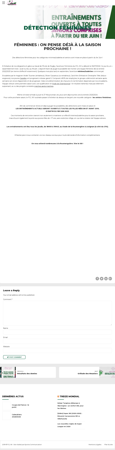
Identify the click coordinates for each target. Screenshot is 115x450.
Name (5, 329)
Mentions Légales (95, 446)
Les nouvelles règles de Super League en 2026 (70, 426)
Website (6, 348)
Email (5, 338)
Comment (7, 299)
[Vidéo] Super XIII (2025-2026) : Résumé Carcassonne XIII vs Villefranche (70, 417)
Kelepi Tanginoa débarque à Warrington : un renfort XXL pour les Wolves (71, 407)
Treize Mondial (69, 397)
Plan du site (108, 446)
